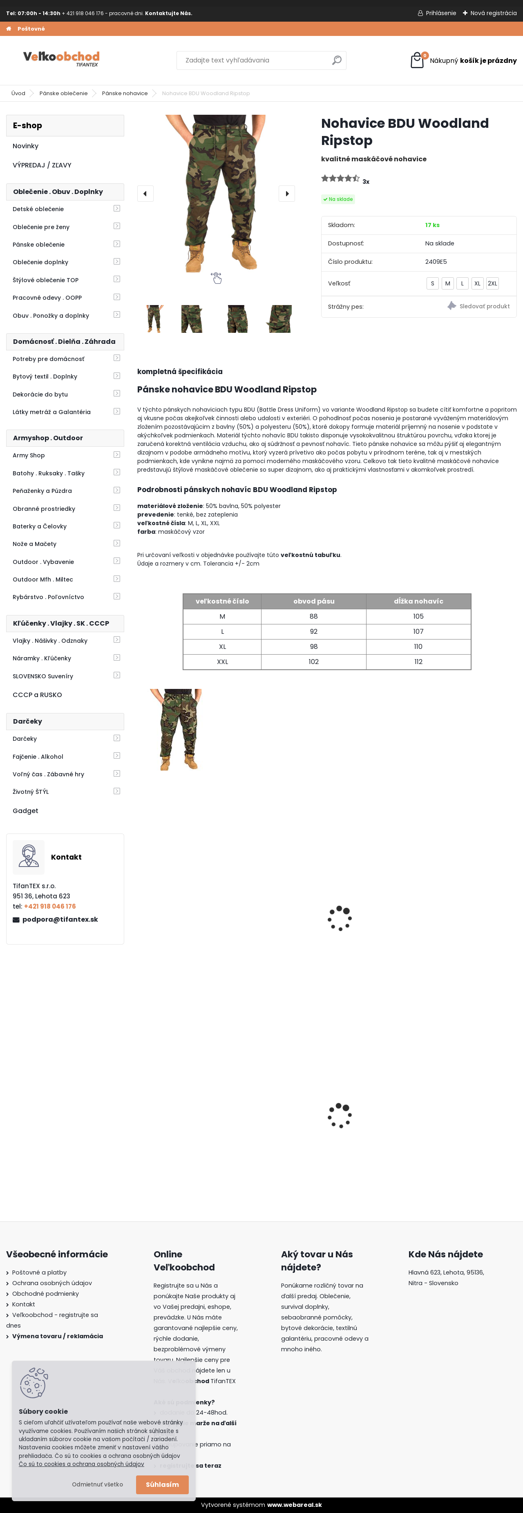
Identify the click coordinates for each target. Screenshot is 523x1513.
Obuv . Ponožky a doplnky (51, 316)
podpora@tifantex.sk (60, 919)
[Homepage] (8, 29)
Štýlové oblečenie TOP (45, 280)
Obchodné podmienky (45, 1294)
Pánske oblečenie (64, 93)
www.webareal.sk (294, 1505)
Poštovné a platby (39, 1272)
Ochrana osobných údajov (52, 1283)
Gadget (25, 811)
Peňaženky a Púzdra (42, 491)
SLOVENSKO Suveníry (43, 676)
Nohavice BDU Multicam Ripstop (180, 923)
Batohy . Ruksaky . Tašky (49, 473)
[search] (337, 63)
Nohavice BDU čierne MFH (368, 923)
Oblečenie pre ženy (41, 227)
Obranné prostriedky (44, 509)
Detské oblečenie (38, 209)
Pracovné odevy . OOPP (47, 298)
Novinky (25, 146)
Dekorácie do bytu (40, 394)
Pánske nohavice (125, 93)
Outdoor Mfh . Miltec (43, 579)
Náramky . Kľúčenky (42, 658)
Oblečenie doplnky (40, 262)
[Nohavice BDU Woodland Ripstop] (216, 193)
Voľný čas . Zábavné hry (48, 774)
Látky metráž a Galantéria (52, 412)
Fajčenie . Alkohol (38, 757)
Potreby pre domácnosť (48, 359)
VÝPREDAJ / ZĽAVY (42, 165)
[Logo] (62, 60)
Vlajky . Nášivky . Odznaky (50, 641)
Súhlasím (162, 1484)
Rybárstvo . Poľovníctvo (48, 597)
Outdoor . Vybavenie (43, 562)
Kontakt (23, 1304)
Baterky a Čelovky (40, 526)
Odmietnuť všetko (97, 1484)
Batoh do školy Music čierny (176, 1118)
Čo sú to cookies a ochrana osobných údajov (81, 1464)
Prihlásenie (441, 13)
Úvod (18, 93)
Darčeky (25, 739)
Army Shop (29, 455)
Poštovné (31, 29)
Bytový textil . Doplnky (45, 376)
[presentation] (145, 193)
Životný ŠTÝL (31, 792)
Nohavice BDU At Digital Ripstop (470, 923)
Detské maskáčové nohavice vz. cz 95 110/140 (365, 1116)
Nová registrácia (494, 13)
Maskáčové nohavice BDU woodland (273, 923)
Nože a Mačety (34, 544)
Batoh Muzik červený (464, 1115)
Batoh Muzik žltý (265, 1115)
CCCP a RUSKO (37, 695)
